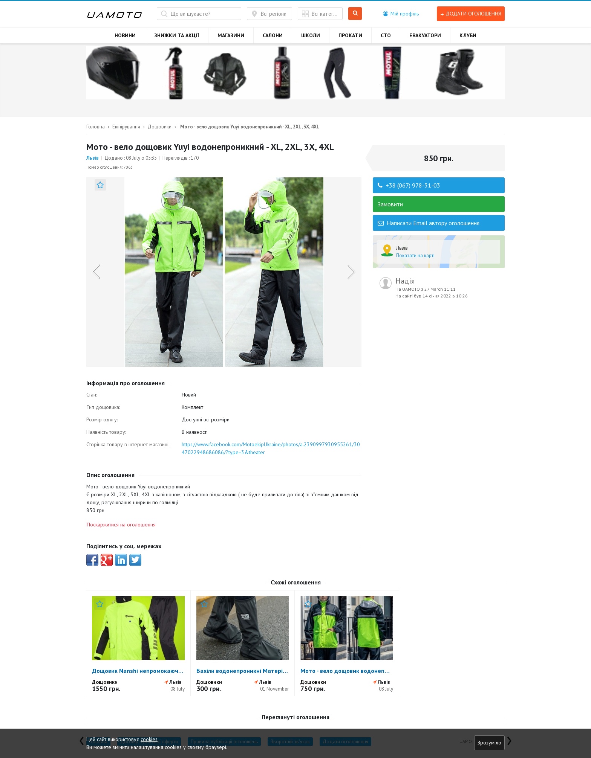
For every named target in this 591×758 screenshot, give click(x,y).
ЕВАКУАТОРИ (425, 35)
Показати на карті (415, 255)
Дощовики (159, 127)
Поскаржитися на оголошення (121, 524)
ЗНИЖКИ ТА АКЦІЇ (176, 35)
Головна (95, 127)
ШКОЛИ (310, 35)
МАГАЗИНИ (230, 35)
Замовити (390, 204)
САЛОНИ (273, 35)
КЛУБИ (467, 35)
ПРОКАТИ (350, 35)
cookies (149, 739)
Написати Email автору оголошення (428, 223)
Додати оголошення (470, 13)
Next (351, 271)
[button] (401, 13)
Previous (96, 271)
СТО (386, 35)
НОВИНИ (125, 35)
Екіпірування (126, 127)
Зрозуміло (489, 742)
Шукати (355, 13)
